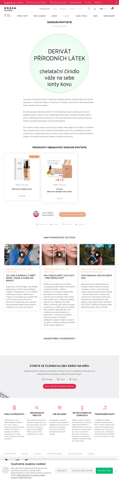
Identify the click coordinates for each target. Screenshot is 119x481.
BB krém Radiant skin (22, 195)
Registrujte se (10, 2)
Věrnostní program (75, 460)
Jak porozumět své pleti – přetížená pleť (59, 282)
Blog (55, 9)
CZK (101, 9)
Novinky (17, 275)
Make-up (9, 275)
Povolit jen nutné (82, 471)
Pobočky (24, 460)
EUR (105, 9)
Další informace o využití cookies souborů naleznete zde (28, 476)
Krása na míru (9, 22)
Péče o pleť (26, 275)
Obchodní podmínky (54, 460)
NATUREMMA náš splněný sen (96, 282)
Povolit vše (104, 471)
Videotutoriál (11, 278)
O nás (80, 9)
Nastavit (62, 471)
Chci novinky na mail (72, 220)
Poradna (72, 9)
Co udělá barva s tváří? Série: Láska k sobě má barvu (21, 284)
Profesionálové (45, 9)
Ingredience (63, 9)
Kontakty (37, 460)
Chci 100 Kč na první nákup (59, 392)
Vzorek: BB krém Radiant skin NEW (59, 196)
